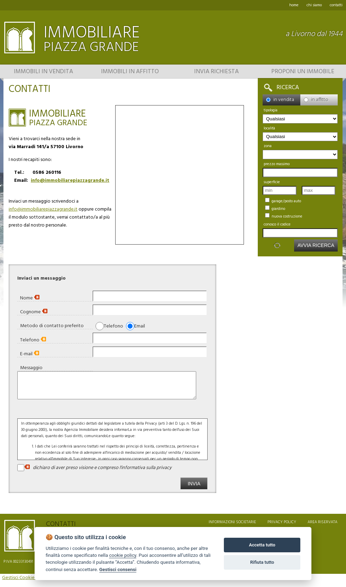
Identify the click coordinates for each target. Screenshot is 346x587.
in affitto (316, 100)
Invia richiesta (216, 72)
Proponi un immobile (302, 72)
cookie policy (122, 555)
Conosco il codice (277, 224)
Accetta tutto (262, 544)
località (269, 128)
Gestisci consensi (117, 569)
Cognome (33, 311)
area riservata (322, 527)
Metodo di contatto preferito (52, 325)
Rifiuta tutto (262, 562)
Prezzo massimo (277, 164)
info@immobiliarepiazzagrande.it (70, 181)
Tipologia (270, 110)
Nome (29, 297)
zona (268, 146)
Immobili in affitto (130, 72)
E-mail (29, 353)
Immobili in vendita (43, 72)
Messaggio (31, 367)
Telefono (33, 339)
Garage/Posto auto (283, 201)
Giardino (275, 208)
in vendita (280, 100)
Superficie (272, 182)
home (294, 5)
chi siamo (314, 5)
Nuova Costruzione (283, 216)
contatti (336, 5)
